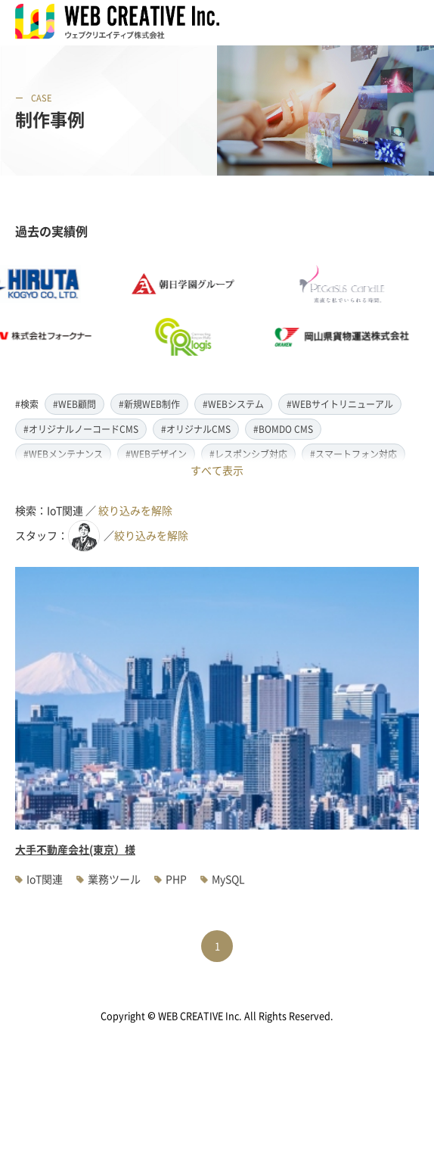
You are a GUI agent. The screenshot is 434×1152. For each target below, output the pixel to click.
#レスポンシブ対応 (248, 453)
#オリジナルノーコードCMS (80, 428)
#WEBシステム (233, 403)
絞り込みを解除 (135, 510)
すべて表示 (217, 470)
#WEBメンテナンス (63, 453)
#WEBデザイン (156, 453)
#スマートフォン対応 (353, 453)
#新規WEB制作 (149, 403)
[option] (193, 310)
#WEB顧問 (74, 403)
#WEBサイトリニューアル (340, 403)
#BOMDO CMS (283, 428)
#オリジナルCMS (196, 428)
